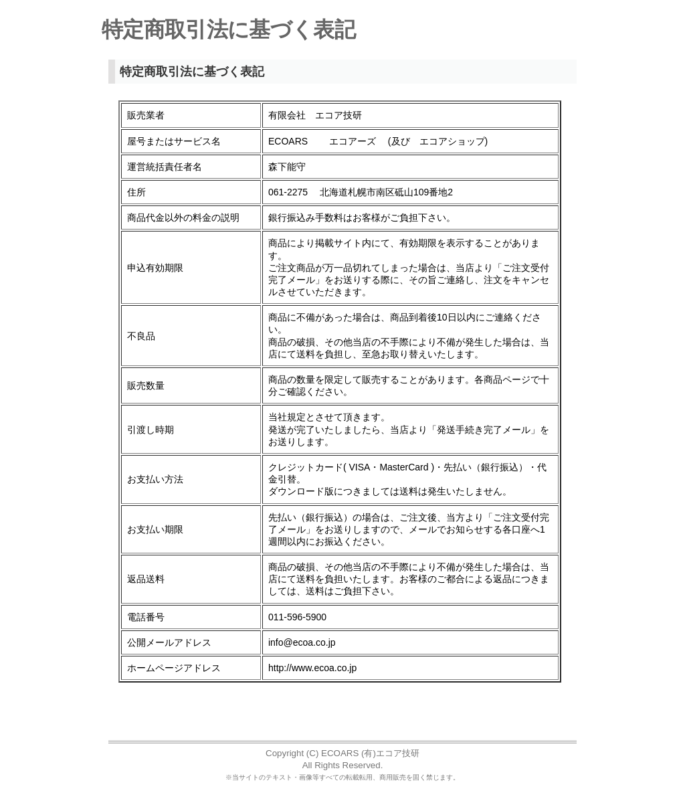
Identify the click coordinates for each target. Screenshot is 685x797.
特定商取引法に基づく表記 (228, 29)
